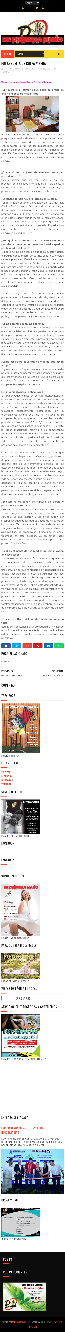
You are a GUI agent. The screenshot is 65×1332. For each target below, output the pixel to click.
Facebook (6, 776)
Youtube (6, 784)
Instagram (7, 780)
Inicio (7, 54)
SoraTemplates (18, 1322)
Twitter (5, 772)
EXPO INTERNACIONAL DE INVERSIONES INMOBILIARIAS (24, 1130)
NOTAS (5, 72)
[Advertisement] (29, 1087)
